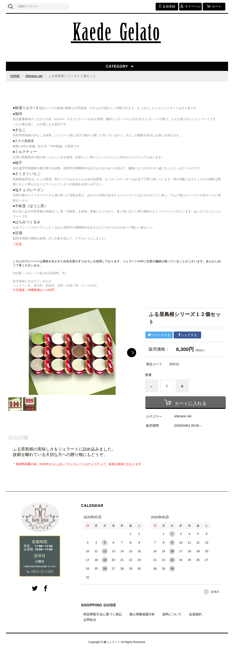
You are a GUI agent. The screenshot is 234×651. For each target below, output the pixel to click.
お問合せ (89, 619)
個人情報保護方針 (142, 614)
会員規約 (195, 614)
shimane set (34, 76)
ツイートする (159, 335)
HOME (15, 76)
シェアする (187, 335)
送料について (171, 614)
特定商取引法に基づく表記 (102, 614)
